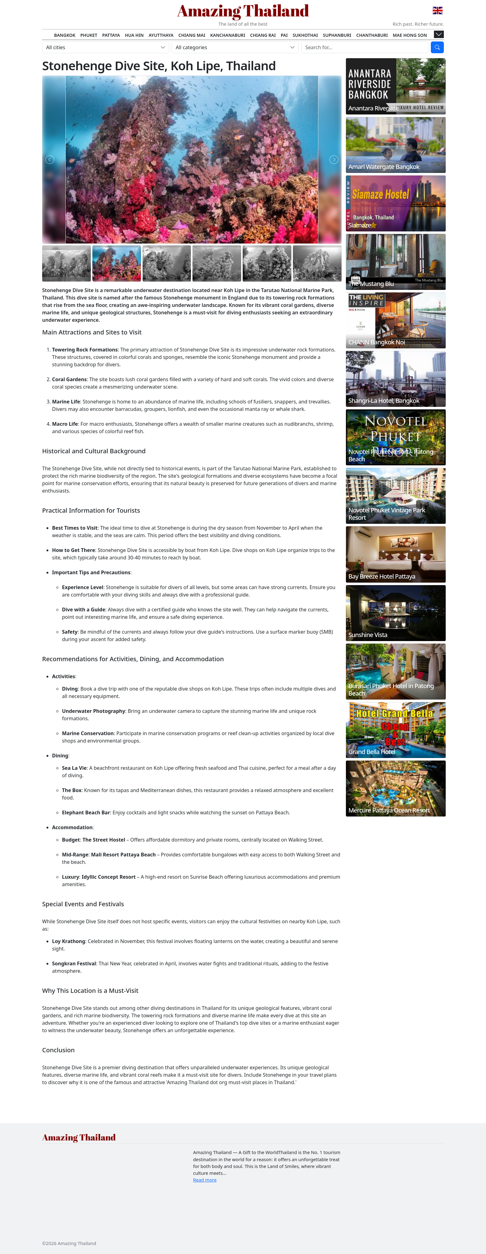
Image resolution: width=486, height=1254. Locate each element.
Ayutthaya (161, 35)
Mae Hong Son (410, 35)
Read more (205, 1180)
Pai (284, 35)
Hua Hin (134, 35)
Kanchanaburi (227, 35)
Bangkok (64, 35)
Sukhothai (305, 35)
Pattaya (111, 35)
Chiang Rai (263, 35)
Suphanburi (337, 35)
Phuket (88, 35)
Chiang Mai (192, 35)
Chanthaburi (372, 35)
